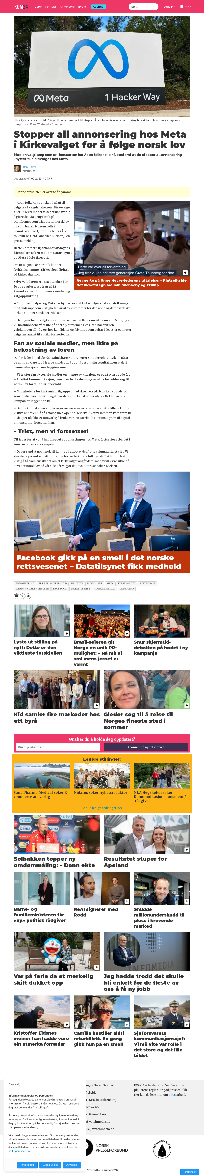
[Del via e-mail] (28, 596)
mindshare (94, 583)
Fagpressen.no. (21, 1151)
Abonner (99, 6)
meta (110, 583)
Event (82, 6)
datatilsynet (80, 588)
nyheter (77, 583)
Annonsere (67, 6)
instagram (147, 583)
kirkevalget (127, 583)
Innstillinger (190, 1172)
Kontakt (50, 6)
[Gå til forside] (21, 7)
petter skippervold (53, 583)
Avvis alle (71, 1164)
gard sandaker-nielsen (32, 588)
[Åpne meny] (185, 6)
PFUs (172, 1095)
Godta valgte (50, 1164)
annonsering (25, 583)
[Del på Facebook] (16, 596)
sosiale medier (105, 588)
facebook (60, 588)
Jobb (38, 6)
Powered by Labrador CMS (102, 1170)
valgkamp (127, 588)
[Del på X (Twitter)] (22, 596)
